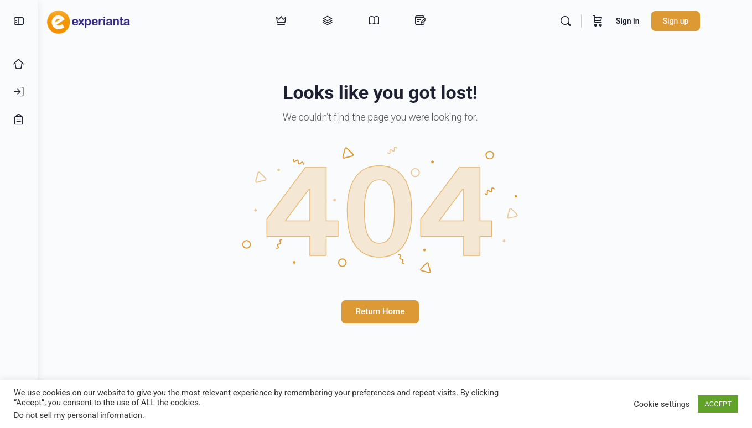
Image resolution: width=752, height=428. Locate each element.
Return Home (394, 311)
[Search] (586, 21)
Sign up (697, 21)
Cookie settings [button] (661, 404)
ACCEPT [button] (718, 404)
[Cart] (618, 21)
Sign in (649, 21)
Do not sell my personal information (78, 415)
